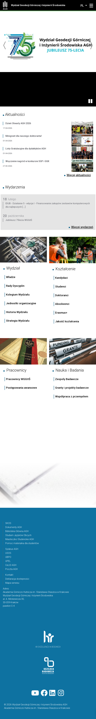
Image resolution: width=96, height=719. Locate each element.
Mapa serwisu (12, 583)
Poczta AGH (11, 569)
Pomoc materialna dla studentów (22, 543)
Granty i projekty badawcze (72, 387)
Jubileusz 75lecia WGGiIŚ (18, 220)
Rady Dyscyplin (15, 285)
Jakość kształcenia (67, 321)
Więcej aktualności (79, 175)
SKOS (8, 523)
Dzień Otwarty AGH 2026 (18, 123)
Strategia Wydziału (18, 320)
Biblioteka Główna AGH (17, 531)
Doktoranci (61, 295)
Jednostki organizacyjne (21, 303)
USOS (8, 553)
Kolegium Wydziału (18, 294)
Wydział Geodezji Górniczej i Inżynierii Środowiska (38, 5)
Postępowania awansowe (21, 387)
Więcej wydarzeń (82, 227)
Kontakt (9, 574)
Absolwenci (62, 304)
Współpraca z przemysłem (71, 396)
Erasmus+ (61, 312)
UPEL (8, 561)
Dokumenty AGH (13, 527)
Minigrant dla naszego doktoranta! (23, 136)
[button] (91, 6)
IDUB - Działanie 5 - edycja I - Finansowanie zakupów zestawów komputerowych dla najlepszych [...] (47, 205)
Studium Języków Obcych (18, 535)
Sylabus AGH (11, 549)
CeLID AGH (10, 565)
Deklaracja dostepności (17, 578)
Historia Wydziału (17, 312)
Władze (10, 277)
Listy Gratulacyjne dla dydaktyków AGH (25, 148)
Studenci (60, 286)
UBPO (8, 557)
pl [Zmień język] (83, 5)
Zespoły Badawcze (67, 379)
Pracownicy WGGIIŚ (18, 379)
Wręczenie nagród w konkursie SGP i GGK (27, 161)
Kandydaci (61, 277)
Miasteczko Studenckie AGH (19, 539)
